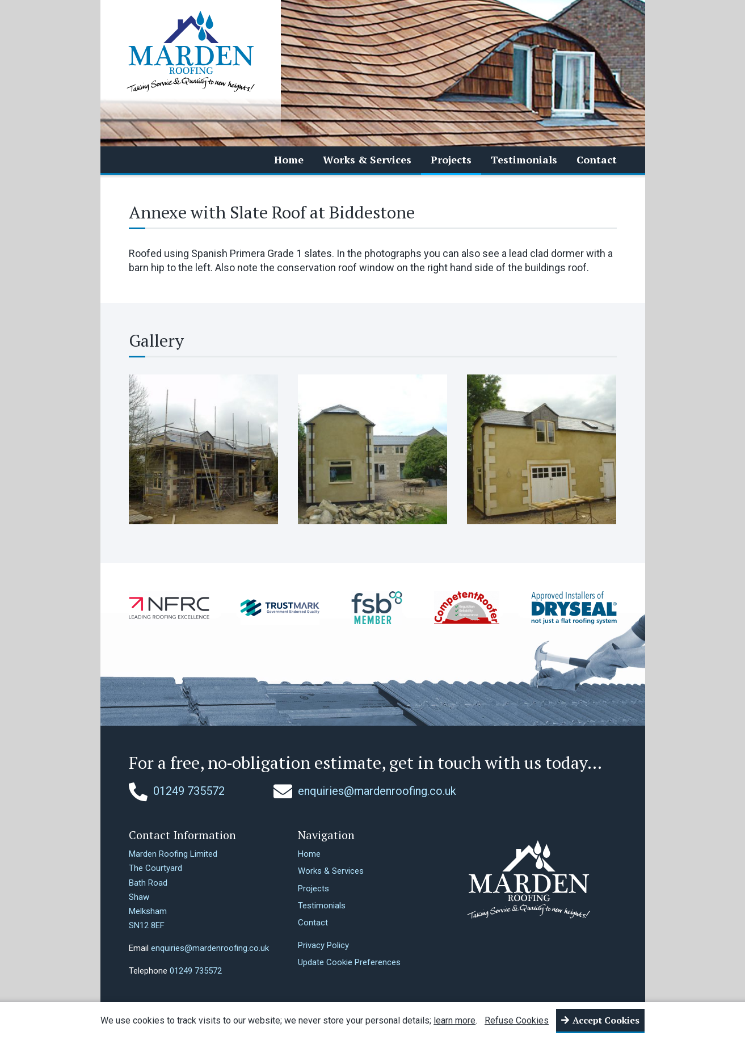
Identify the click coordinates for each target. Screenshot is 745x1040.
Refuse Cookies (517, 1020)
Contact (596, 159)
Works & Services (367, 159)
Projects (451, 159)
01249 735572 (177, 791)
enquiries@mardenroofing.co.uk (364, 791)
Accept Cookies (606, 1020)
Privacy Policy (323, 945)
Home (289, 159)
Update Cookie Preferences (349, 962)
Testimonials (524, 159)
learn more (454, 1020)
